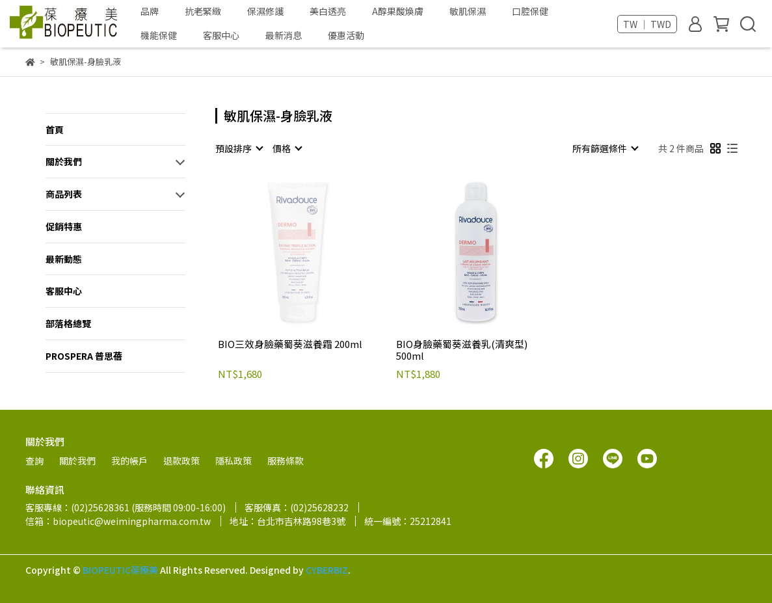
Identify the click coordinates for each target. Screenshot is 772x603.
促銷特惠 (64, 226)
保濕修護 (265, 11)
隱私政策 (233, 460)
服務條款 (285, 460)
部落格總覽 (68, 323)
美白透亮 (328, 11)
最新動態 (64, 258)
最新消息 (283, 35)
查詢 (34, 460)
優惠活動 (346, 35)
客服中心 (221, 35)
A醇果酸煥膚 (397, 11)
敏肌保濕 (467, 11)
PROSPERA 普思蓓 (84, 355)
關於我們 (64, 161)
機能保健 (158, 35)
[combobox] (238, 148)
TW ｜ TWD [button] (647, 24)
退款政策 (181, 460)
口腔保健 (530, 11)
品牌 (149, 11)
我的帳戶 (129, 460)
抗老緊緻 (203, 11)
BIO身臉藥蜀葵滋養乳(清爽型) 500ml (461, 350)
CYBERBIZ (327, 569)
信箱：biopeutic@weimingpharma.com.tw (118, 521)
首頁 (55, 129)
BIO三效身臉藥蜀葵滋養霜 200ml (290, 344)
